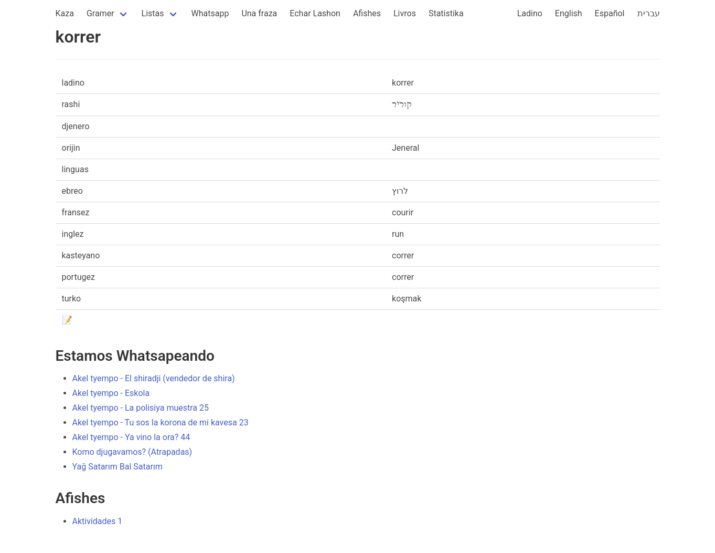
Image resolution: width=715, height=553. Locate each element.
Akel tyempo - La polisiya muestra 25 (140, 408)
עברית (648, 13)
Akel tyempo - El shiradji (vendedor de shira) (153, 378)
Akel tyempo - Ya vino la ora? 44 (131, 437)
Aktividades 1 (97, 521)
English (568, 13)
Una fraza (259, 13)
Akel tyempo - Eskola (111, 393)
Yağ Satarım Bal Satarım (117, 467)
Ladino (529, 13)
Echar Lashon (315, 13)
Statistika (446, 13)
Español (610, 13)
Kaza (65, 13)
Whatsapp (210, 13)
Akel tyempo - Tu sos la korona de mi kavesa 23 (160, 422)
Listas (153, 13)
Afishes (367, 13)
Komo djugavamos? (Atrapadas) (132, 452)
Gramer (100, 13)
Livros (404, 13)
